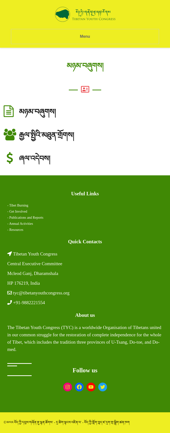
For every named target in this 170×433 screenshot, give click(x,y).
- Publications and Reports (25, 217)
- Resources (15, 230)
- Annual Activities (20, 224)
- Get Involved (17, 211)
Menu (85, 36)
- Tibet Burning (17, 205)
